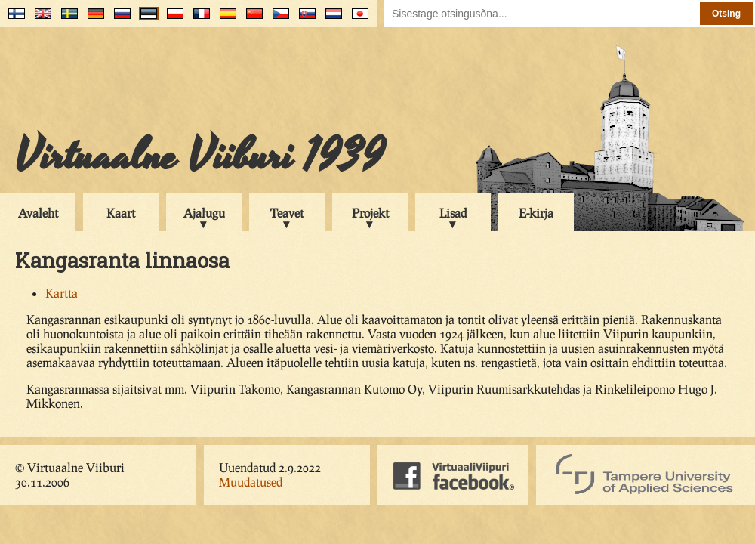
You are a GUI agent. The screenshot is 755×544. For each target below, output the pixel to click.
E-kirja (536, 213)
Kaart (120, 213)
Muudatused (250, 481)
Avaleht (38, 213)
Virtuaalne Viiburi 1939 (199, 156)
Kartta (61, 293)
